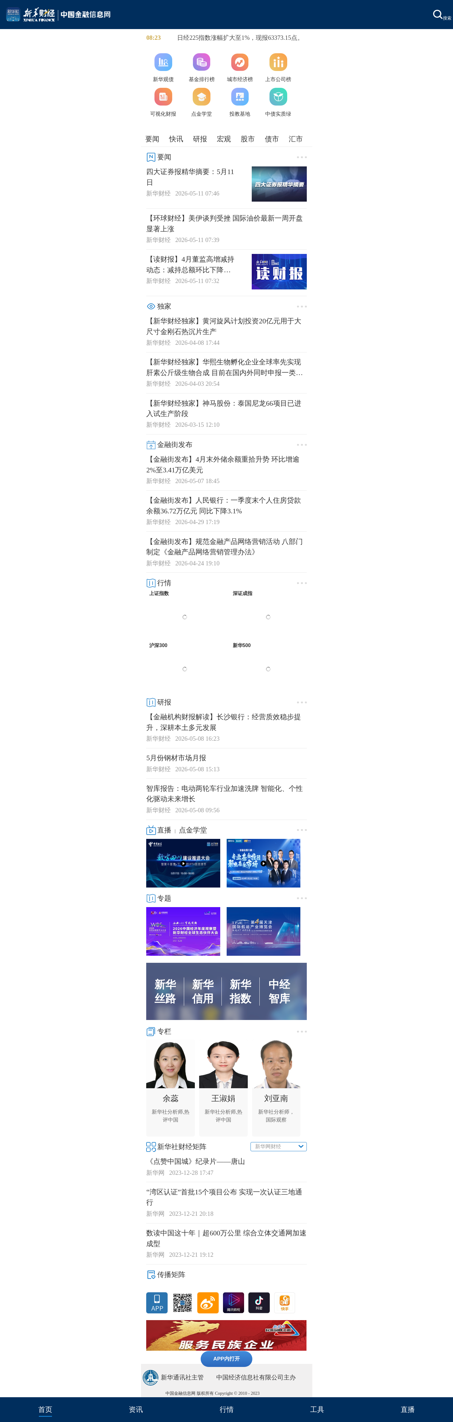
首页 (45, 1409)
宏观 (224, 139)
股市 (248, 139)
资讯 (136, 1409)
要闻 (152, 139)
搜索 (442, 15)
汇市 (296, 139)
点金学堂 (193, 830)
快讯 (176, 139)
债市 (272, 139)
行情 (227, 1409)
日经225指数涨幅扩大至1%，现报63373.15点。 (240, 37)
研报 (200, 139)
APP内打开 (226, 1359)
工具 (317, 1409)
